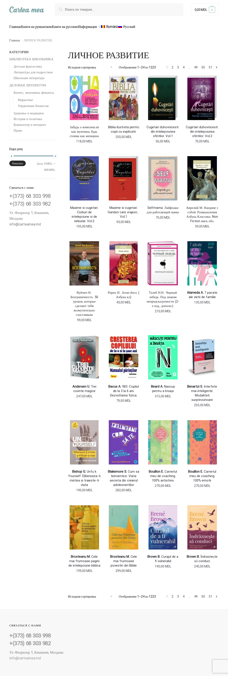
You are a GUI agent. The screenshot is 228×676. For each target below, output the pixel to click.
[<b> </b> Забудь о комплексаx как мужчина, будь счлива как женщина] (84, 95)
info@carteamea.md (25, 222)
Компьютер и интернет (30, 122)
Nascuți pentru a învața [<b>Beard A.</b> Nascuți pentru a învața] (163, 386)
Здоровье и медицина (29, 111)
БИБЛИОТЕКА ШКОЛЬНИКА (31, 56)
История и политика (28, 116)
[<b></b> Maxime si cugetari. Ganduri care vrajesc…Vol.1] (123, 175)
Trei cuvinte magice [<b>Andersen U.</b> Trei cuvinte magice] (84, 386)
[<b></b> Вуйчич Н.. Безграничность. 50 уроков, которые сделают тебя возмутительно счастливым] (84, 261)
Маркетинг (25, 97)
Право (18, 128)
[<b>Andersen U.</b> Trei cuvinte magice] (84, 354)
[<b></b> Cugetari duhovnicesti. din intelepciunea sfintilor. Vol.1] (163, 95)
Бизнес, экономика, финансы (34, 90)
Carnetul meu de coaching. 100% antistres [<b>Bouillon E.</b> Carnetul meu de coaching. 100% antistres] (163, 473)
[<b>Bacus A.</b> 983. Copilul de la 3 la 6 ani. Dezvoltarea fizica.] (123, 354)
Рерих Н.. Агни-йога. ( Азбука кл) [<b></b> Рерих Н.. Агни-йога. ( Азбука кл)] (123, 292)
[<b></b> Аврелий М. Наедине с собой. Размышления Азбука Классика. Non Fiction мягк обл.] (202, 175)
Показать (17, 160)
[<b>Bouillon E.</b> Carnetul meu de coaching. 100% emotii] (202, 440)
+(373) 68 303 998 (30, 193)
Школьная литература (29, 75)
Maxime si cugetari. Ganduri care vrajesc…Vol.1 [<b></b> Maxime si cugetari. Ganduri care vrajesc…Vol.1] (123, 209)
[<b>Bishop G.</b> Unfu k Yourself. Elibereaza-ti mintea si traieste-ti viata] (84, 440)
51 (210, 64)
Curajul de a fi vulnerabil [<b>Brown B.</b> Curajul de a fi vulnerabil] (162, 556)
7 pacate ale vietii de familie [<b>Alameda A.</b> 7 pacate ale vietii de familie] (202, 292)
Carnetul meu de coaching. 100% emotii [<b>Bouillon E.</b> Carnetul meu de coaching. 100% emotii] (202, 473)
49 (196, 64)
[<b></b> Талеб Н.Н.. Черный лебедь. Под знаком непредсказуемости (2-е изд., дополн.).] (163, 261)
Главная (14, 37)
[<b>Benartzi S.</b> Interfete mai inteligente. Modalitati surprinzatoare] (202, 354)
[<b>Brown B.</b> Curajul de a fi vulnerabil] (163, 525)
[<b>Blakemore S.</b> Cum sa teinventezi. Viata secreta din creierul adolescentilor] (123, 440)
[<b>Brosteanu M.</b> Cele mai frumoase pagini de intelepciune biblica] (84, 525)
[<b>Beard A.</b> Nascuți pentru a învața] (163, 354)
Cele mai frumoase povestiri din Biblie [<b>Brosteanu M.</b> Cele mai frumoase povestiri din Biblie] (123, 558)
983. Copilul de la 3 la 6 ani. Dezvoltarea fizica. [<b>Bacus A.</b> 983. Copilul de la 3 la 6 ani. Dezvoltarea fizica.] (123, 388)
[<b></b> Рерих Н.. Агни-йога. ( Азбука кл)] (123, 261)
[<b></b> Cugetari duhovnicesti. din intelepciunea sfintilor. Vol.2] (202, 95)
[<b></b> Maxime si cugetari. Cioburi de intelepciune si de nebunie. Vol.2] (84, 175)
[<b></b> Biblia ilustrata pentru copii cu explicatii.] (123, 95)
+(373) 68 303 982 (30, 201)
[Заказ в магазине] (92, 64)
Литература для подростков (33, 70)
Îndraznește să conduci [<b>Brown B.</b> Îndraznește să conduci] (202, 556)
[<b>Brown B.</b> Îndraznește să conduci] (202, 525)
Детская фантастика (28, 64)
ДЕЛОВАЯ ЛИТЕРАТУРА (27, 83)
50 (203, 64)
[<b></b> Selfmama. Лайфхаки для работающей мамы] (163, 175)
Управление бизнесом (33, 103)
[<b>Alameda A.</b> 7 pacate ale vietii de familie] (202, 261)
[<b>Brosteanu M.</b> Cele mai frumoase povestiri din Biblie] (123, 525)
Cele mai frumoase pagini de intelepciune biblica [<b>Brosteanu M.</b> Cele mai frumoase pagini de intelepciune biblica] (84, 558)
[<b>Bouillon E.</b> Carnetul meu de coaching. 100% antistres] (163, 440)
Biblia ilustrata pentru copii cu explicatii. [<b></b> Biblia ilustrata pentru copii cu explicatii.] (123, 126)
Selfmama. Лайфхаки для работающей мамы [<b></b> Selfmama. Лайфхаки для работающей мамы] (163, 207)
